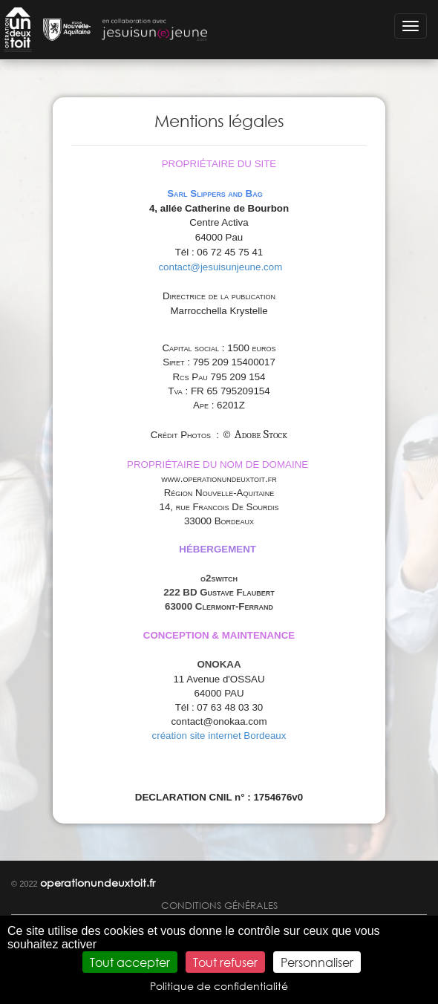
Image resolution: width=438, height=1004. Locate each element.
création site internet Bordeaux (219, 735)
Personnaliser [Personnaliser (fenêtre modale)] (317, 962)
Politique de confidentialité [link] (219, 986)
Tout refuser (225, 962)
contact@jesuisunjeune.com (220, 267)
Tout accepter (130, 962)
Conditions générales (219, 905)
